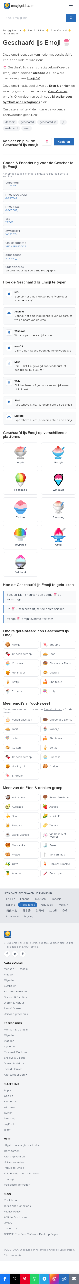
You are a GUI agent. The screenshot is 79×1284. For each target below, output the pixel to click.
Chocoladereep (18, 654)
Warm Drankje (17, 834)
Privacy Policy (12, 1211)
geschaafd (27, 122)
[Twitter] (15, 954)
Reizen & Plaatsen (15, 991)
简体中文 (11, 910)
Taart (49, 654)
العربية (53, 910)
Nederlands (27, 904)
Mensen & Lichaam (16, 969)
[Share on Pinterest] (25, 1279)
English (10, 899)
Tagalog (29, 916)
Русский (63, 904)
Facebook (10, 1101)
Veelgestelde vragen (17, 1184)
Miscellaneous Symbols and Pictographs (30, 270)
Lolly (49, 691)
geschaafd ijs (48, 122)
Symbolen (10, 985)
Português (46, 904)
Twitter (8, 1112)
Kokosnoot (15, 797)
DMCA (8, 1223)
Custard (51, 672)
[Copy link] (64, 1279)
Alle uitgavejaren (14, 1156)
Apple (7, 1090)
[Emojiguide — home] (19, 6)
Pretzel (13, 854)
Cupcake (14, 663)
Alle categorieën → (15, 1074)
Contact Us (11, 1228)
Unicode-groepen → (16, 1014)
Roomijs (13, 691)
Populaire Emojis (14, 1167)
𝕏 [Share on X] (14, 1278)
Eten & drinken (36, 30)
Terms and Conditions (17, 1206)
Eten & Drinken (13, 1008)
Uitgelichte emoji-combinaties (22, 1145)
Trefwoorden (12, 1151)
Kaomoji (9, 1179)
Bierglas (13, 825)
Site (6, 1255)
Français (56, 899)
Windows (9, 1107)
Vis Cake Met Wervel (54, 835)
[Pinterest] (23, 954)
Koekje (13, 644)
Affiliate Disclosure (15, 1217)
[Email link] (74, 1279)
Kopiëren (64, 141)
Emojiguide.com (12, 30)
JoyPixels (9, 1124)
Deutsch (40, 899)
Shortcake (52, 682)
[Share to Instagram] (54, 1279)
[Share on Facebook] (5, 1279)
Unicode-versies (14, 1162)
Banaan (13, 816)
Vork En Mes (54, 854)
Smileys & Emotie (14, 1057)
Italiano (10, 904)
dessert (10, 122)
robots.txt (16, 1255)
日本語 (26, 910)
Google (8, 1096)
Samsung (9, 1118)
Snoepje (51, 644)
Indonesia (12, 916)
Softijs (12, 682)
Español (25, 899)
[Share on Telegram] (44, 1279)
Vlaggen (9, 974)
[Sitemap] (71, 6)
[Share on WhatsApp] (35, 1279)
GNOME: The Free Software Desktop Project (31, 1234)
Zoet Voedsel (59, 30)
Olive (11, 864)
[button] (39, 185)
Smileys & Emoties (15, 997)
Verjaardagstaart (18, 719)
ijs (63, 122)
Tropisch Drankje (56, 864)
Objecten (9, 980)
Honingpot (15, 672)
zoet (26, 128)
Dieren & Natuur (14, 1002)
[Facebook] (7, 954)
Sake (49, 845)
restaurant (11, 128)
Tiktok (7, 1129)
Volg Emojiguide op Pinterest (22, 1173)
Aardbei (51, 806)
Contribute (10, 1200)
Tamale (50, 825)
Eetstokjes (53, 873)
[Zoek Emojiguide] (34, 18)
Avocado (14, 806)
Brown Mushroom (57, 797)
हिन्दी (64, 910)
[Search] (71, 18)
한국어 (40, 910)
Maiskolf (51, 816)
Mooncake (15, 845)
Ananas (13, 873)
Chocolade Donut (57, 663)
